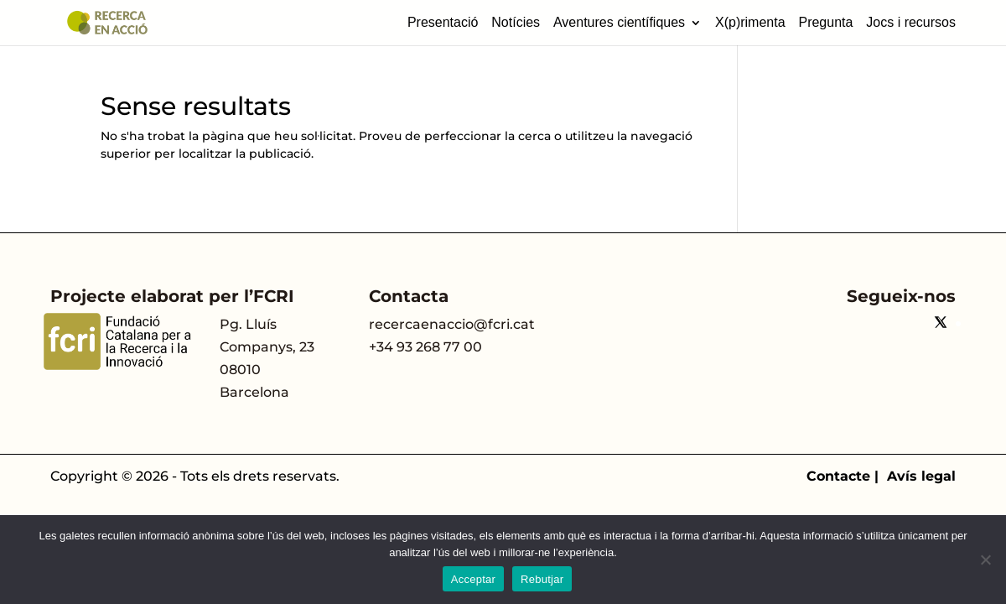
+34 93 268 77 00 (425, 347)
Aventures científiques (619, 23)
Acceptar (473, 579)
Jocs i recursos (911, 23)
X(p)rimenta (750, 23)
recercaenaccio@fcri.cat (452, 324)
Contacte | (846, 476)
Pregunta (825, 23)
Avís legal (921, 476)
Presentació (443, 23)
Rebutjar (542, 579)
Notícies (515, 23)
